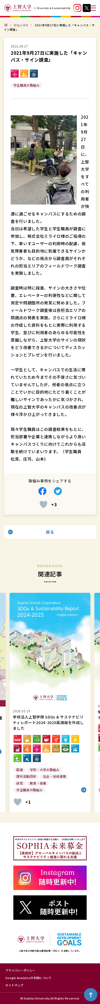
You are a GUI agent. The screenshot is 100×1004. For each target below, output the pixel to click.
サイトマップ (14, 985)
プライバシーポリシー (20, 970)
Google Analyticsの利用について (28, 978)
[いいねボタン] (43, 504)
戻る (50, 532)
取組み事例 (21, 25)
